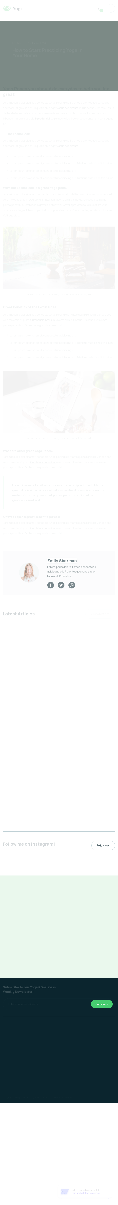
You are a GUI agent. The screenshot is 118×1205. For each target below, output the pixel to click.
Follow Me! (103, 845)
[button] (99, 8)
